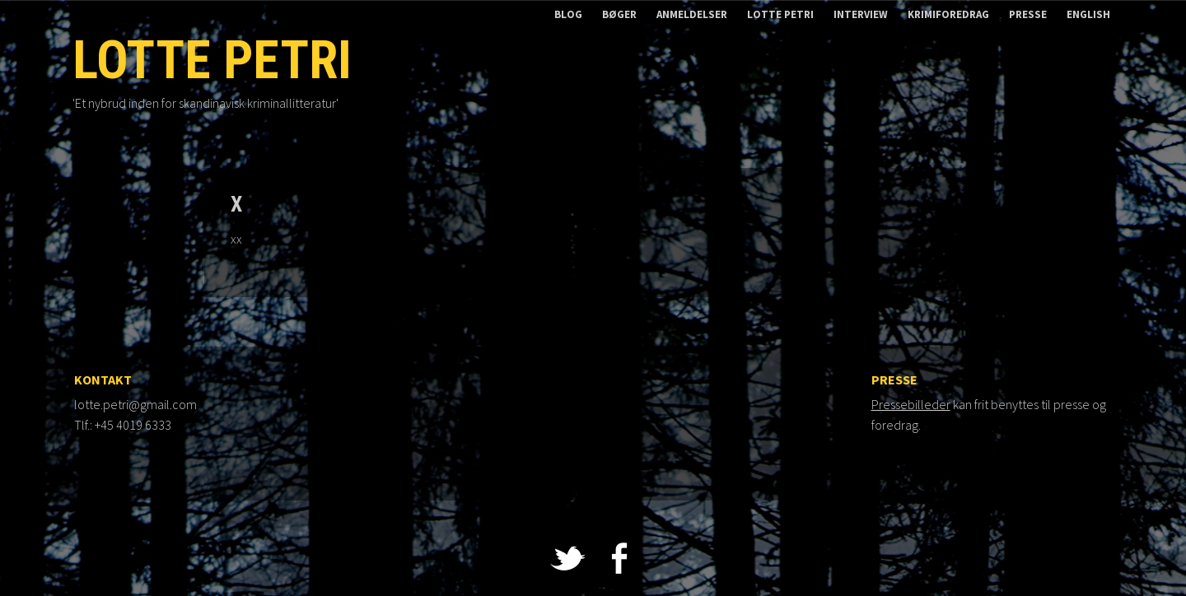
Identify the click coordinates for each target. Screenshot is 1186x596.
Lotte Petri (780, 14)
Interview (860, 14)
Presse (1028, 14)
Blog (568, 14)
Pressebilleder (910, 404)
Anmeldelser (691, 14)
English (1088, 14)
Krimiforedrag (948, 14)
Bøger (619, 14)
